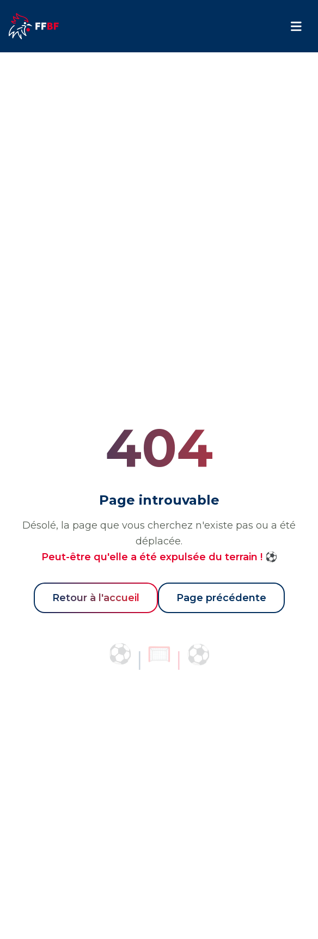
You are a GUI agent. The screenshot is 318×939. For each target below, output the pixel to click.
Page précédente (221, 598)
